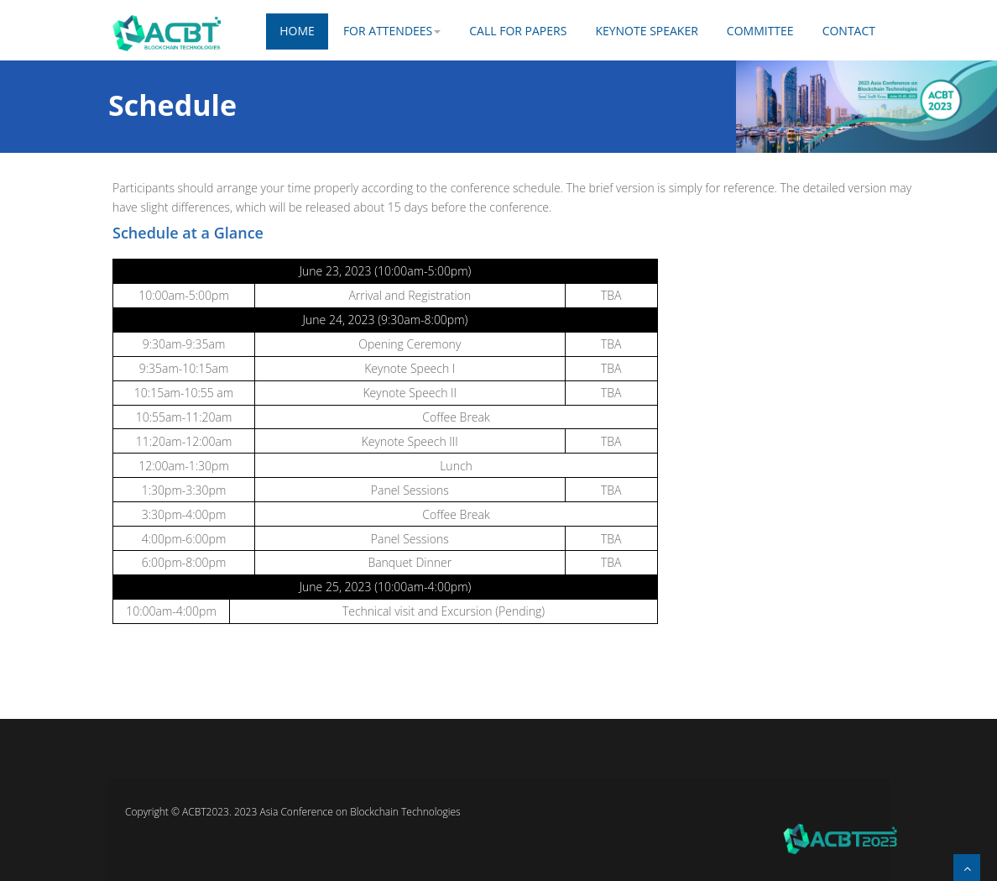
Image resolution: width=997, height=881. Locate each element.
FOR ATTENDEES (392, 31)
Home (297, 31)
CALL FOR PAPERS (517, 31)
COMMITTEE (760, 31)
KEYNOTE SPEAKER (646, 31)
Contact (848, 31)
